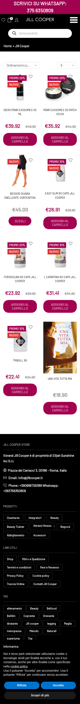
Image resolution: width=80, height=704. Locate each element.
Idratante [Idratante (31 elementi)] (12, 623)
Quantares (13, 518)
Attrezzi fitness (42, 525)
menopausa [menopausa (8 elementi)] (14, 631)
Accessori (39, 535)
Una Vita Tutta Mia (60, 378)
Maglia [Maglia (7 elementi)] (68, 623)
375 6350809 (40, 10)
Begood (65, 526)
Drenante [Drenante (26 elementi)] (48, 616)
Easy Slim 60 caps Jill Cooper (60, 195)
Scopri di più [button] (40, 695)
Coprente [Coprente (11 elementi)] (29, 616)
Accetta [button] (58, 685)
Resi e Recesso (49, 567)
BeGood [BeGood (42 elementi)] (52, 608)
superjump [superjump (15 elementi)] (13, 638)
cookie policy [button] (18, 666)
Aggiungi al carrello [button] (20, 139)
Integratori (35, 518)
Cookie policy (40, 575)
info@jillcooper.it (30, 478)
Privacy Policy (15, 575)
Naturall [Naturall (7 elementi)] (51, 631)
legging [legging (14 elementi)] (51, 623)
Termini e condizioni (19, 567)
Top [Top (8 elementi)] (30, 638)
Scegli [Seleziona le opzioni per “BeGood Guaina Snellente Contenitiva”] (20, 221)
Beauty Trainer (15, 526)
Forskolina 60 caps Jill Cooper (20, 279)
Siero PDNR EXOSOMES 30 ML (19, 112)
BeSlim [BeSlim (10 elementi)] (11, 616)
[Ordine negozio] (21, 65)
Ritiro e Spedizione (33, 559)
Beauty (54, 518)
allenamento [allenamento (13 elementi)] (14, 608)
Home (7, 46)
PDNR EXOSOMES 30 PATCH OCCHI (60, 112)
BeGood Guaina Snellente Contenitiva (20, 196)
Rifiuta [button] (21, 685)
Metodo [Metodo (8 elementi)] (34, 631)
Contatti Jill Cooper (45, 584)
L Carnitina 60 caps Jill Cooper (60, 279)
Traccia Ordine (15, 584)
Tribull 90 (20, 360)
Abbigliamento (15, 535)
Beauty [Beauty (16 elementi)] (34, 608)
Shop (10, 559)
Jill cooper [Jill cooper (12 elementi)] (32, 623)
